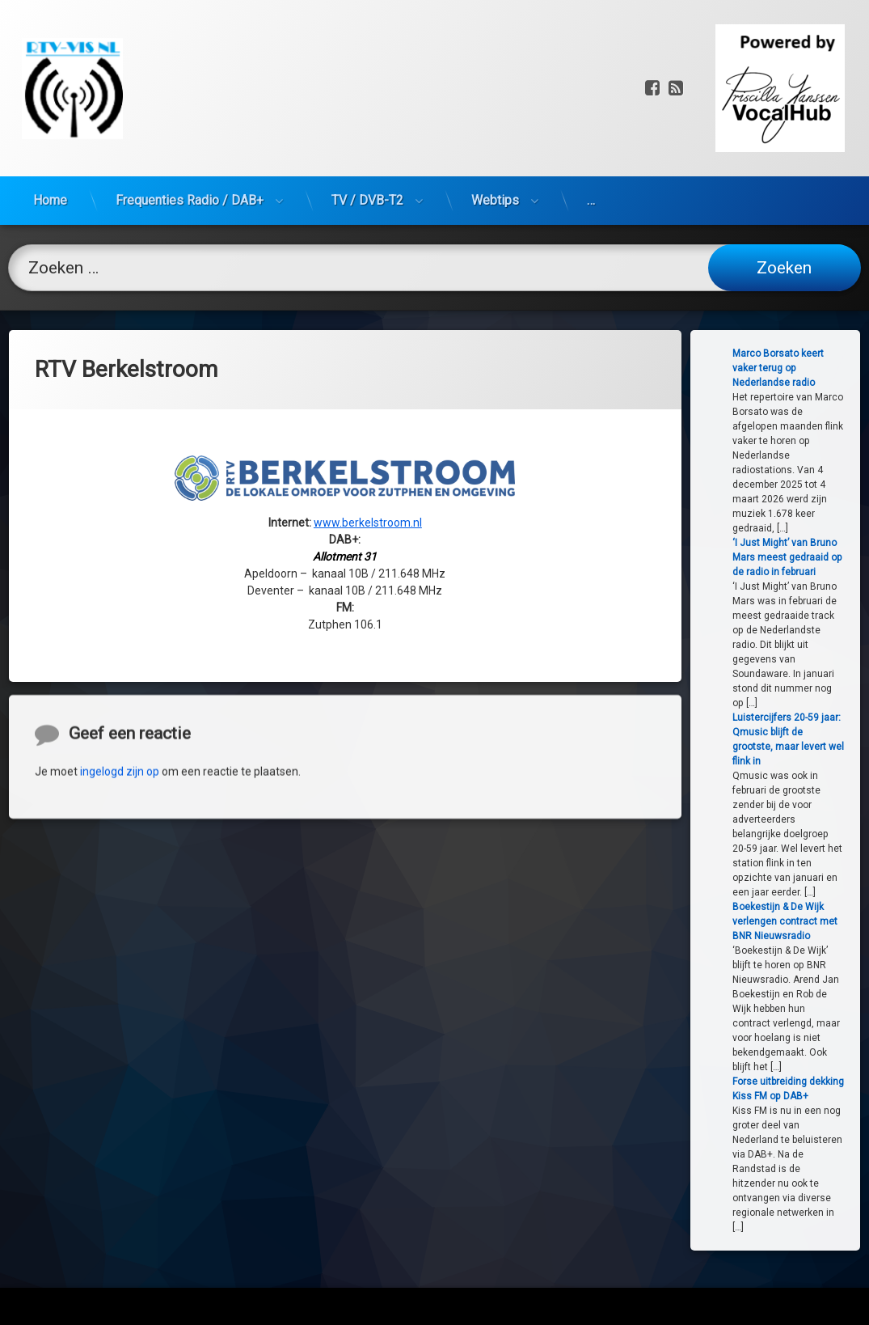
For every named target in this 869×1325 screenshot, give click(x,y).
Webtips (495, 121)
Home (50, 121)
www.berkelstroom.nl (368, 433)
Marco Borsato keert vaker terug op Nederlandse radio (821, 368)
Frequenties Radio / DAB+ (190, 121)
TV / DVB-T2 (367, 121)
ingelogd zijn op (119, 891)
